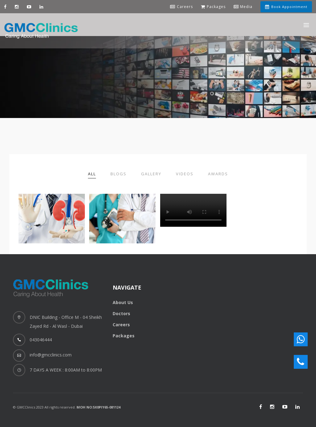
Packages (124, 336)
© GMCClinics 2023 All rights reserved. (66, 407)
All (92, 174)
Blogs (118, 174)
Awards (218, 174)
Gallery (151, 174)
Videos (184, 174)
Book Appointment (286, 6)
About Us (123, 302)
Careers (121, 324)
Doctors (121, 313)
